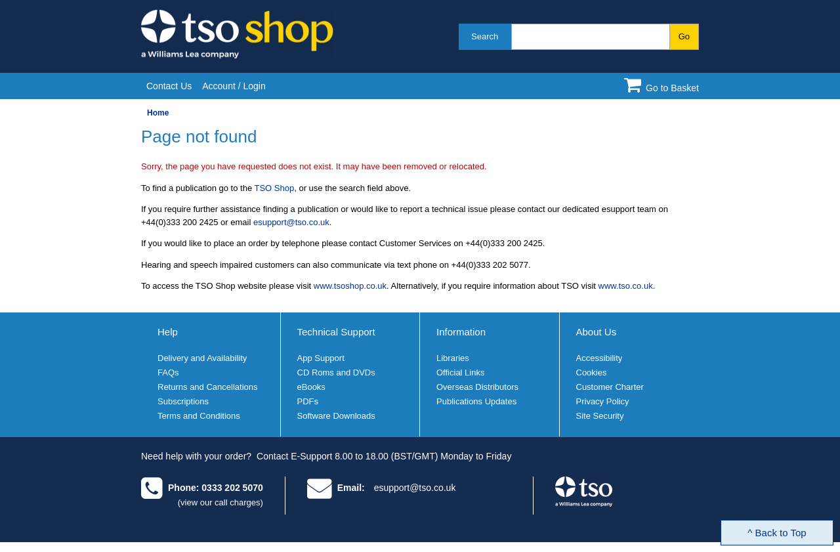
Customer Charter (610, 387)
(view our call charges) (220, 502)
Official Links (460, 372)
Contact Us (169, 86)
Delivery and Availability (202, 358)
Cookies (591, 372)
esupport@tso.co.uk (291, 222)
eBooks (311, 387)
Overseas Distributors (477, 387)
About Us (596, 331)
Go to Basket (672, 88)
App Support (321, 358)
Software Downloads (336, 416)
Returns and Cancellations (207, 387)
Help (168, 331)
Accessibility (599, 358)
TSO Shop (275, 188)
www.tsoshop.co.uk (350, 286)
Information (461, 331)
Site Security (600, 416)
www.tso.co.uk (625, 286)
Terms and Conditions (199, 416)
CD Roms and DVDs (336, 372)
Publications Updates (476, 401)
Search (484, 36)
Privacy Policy (602, 401)
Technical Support (336, 331)
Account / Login (234, 86)
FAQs (168, 372)
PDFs (308, 401)
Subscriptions (183, 401)
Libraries (452, 358)
